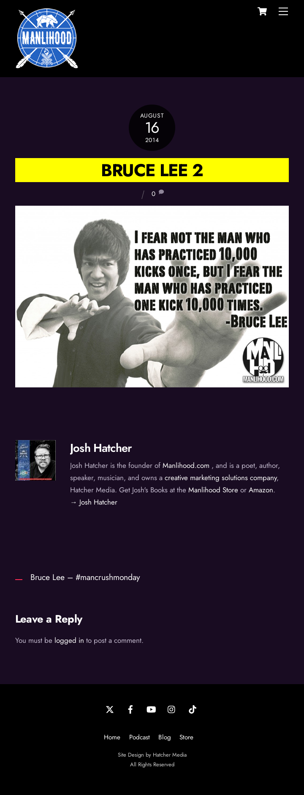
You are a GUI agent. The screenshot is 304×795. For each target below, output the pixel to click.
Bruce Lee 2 (152, 170)
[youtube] (151, 708)
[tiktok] (192, 708)
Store (186, 737)
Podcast (139, 737)
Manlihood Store (213, 490)
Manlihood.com (186, 465)
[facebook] (130, 708)
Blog (164, 737)
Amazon (261, 490)
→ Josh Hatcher (93, 502)
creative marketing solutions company (221, 478)
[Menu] (283, 11)
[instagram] (171, 708)
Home (112, 737)
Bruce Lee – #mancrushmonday (85, 577)
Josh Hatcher (101, 448)
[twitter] (109, 708)
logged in (69, 640)
